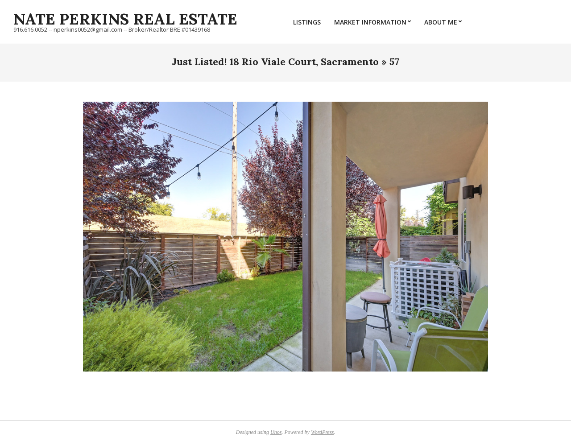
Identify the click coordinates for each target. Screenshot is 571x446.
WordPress (322, 432)
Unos (275, 432)
